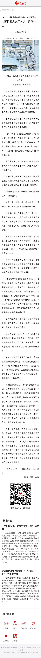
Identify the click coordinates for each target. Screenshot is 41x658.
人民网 (2, 10)
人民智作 (15, 637)
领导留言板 (33, 624)
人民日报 (6, 624)
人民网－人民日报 (30, 38)
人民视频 (6, 637)
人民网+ (15, 624)
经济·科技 (10, 10)
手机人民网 (24, 624)
